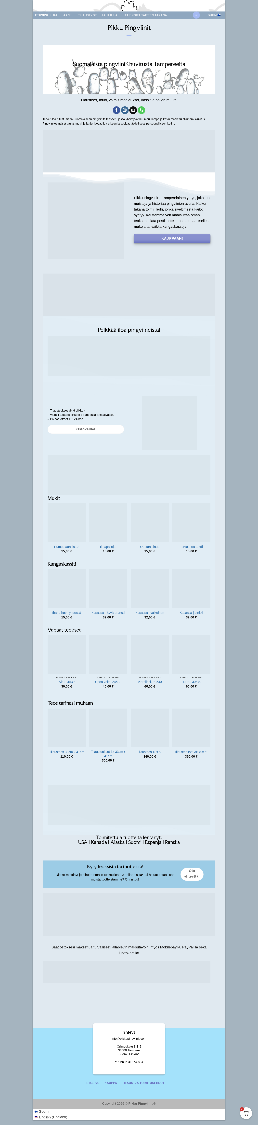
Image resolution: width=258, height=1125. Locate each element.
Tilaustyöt (87, 15)
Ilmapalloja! (108, 547)
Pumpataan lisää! (66, 547)
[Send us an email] (133, 110)
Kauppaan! (63, 15)
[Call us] (141, 110)
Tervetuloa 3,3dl (191, 547)
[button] (196, 15)
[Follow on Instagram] (125, 110)
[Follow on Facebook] (116, 110)
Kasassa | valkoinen (149, 613)
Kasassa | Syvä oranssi (108, 613)
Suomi (215, 15)
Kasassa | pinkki (191, 613)
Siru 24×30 (67, 682)
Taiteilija (111, 15)
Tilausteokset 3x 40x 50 (191, 752)
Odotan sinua (149, 547)
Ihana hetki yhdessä (66, 613)
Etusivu (41, 15)
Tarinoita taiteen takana (146, 15)
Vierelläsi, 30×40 (150, 682)
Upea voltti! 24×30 (108, 682)
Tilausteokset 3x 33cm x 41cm (108, 754)
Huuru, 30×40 (191, 682)
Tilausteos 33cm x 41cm (66, 752)
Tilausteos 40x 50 (149, 752)
